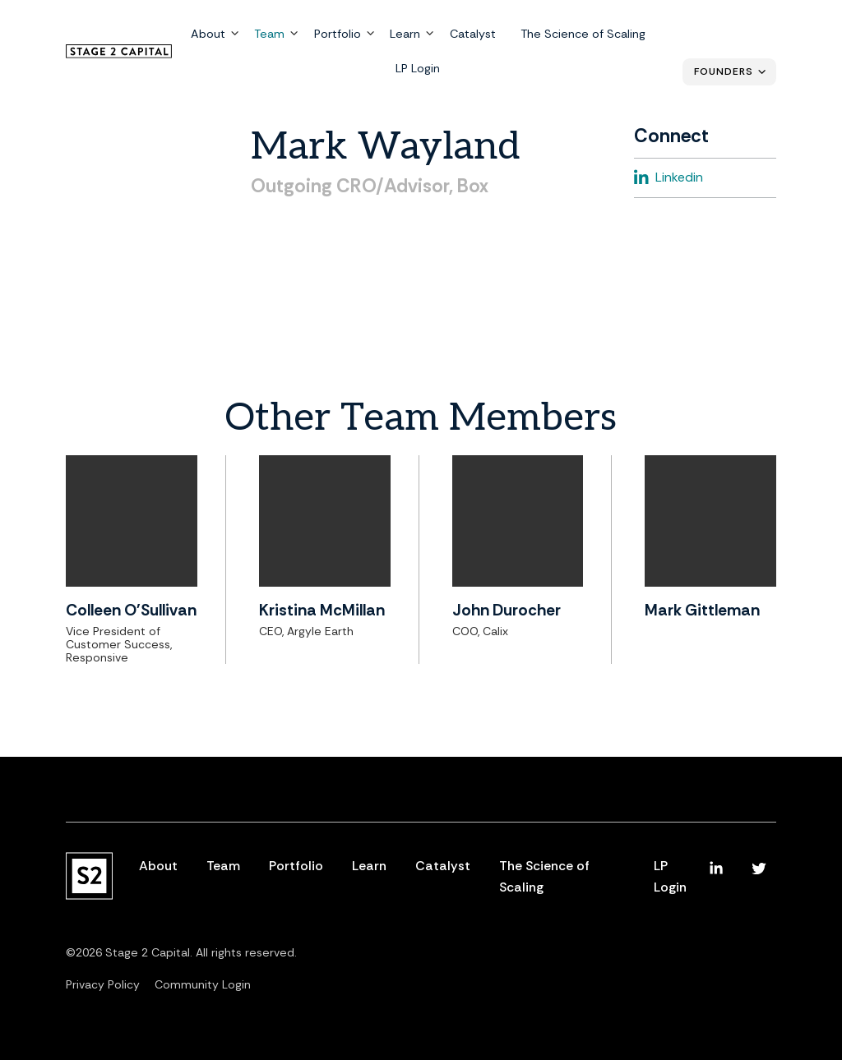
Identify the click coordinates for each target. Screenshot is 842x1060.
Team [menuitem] (269, 34)
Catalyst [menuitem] (472, 34)
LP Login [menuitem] (418, 68)
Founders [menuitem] (723, 71)
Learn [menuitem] (405, 34)
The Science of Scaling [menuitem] (582, 34)
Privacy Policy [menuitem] (103, 984)
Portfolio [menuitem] (336, 34)
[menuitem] (716, 868)
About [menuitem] (207, 34)
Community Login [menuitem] (203, 984)
